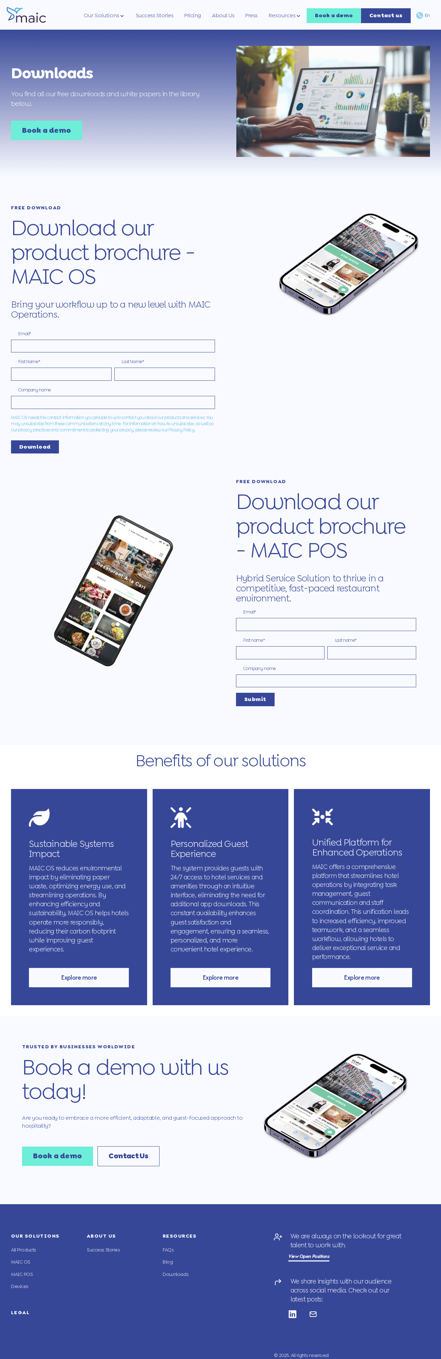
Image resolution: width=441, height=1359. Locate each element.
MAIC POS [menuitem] (22, 1274)
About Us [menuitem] (101, 1236)
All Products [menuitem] (23, 1250)
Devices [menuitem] (19, 1286)
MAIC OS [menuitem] (20, 1262)
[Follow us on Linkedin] (298, 1314)
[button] (104, 15)
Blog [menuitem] (168, 1262)
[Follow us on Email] (319, 1314)
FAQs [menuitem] (168, 1250)
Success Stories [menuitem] (103, 1250)
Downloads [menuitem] (175, 1274)
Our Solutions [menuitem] (35, 1236)
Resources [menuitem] (180, 1236)
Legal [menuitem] (20, 1312)
